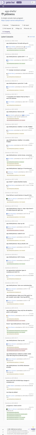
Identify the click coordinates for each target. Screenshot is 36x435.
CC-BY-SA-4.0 (19, 430)
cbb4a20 (31, 365)
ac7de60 (31, 284)
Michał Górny (11, 73)
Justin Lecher (11, 391)
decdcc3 (31, 155)
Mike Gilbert (11, 381)
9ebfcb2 (31, 322)
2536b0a (31, 353)
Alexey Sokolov (11, 46)
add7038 (31, 84)
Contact (33, 424)
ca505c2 (31, 142)
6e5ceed (31, 243)
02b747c (31, 338)
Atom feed (31, 36)
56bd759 (31, 403)
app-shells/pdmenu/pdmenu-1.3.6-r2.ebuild (16, 50)
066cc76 (31, 58)
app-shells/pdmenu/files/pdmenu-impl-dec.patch (17, 327)
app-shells (10, 11)
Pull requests (8, 28)
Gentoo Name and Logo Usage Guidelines (15, 432)
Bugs (19, 28)
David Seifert (11, 86)
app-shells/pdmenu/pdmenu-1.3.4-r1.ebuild (16, 119)
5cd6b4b (31, 223)
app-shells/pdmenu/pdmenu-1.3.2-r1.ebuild (16, 317)
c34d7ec (31, 295)
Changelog (6, 31)
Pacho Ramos (11, 312)
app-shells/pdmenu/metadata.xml (14, 76)
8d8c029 (31, 233)
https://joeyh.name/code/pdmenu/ (12, 20)
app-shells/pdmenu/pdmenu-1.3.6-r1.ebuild (16, 63)
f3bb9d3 (31, 168)
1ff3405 (31, 310)
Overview (5, 25)
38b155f (31, 99)
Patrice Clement (12, 225)
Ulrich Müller (11, 101)
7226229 (31, 210)
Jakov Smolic (11, 114)
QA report (25, 25)
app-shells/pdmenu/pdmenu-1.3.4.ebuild (15, 228)
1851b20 (31, 256)
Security (28, 28)
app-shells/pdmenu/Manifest (13, 117)
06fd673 (31, 71)
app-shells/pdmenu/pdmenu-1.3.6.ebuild (15, 89)
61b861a (31, 195)
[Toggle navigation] (3, 6)
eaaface (31, 390)
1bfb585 (31, 380)
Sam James (28, 46)
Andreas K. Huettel (13, 170)
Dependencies (15, 25)
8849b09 (31, 271)
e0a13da (31, 45)
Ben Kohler (11, 60)
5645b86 (31, 127)
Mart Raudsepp (12, 211)
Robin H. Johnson (12, 196)
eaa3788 (31, 112)
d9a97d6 (31, 182)
